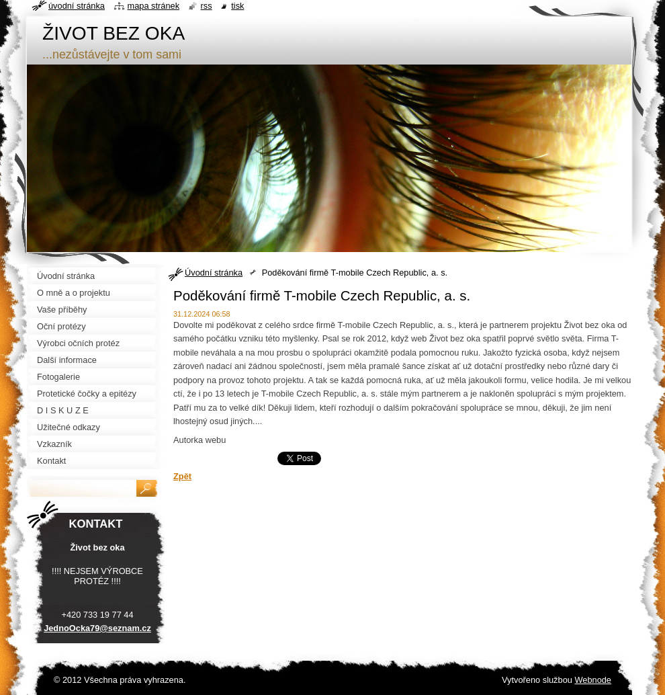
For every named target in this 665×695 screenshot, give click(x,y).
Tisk (237, 6)
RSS (206, 6)
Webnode (592, 680)
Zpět (182, 476)
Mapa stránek (154, 6)
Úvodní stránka (213, 273)
